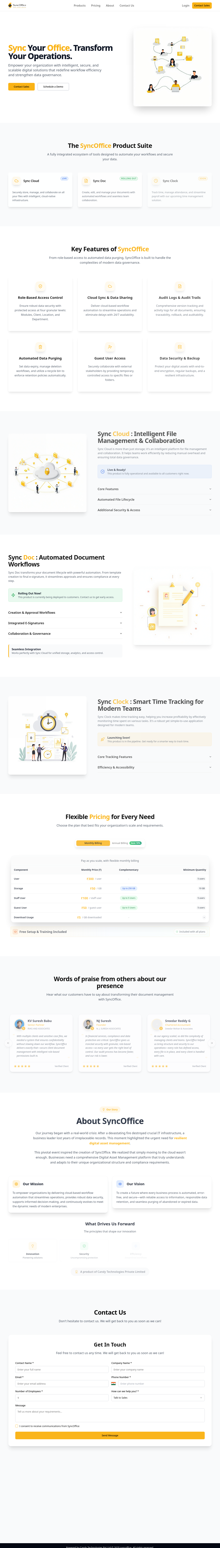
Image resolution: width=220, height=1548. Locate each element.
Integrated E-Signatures (65, 623)
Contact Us (127, 5)
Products (80, 5)
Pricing (95, 5)
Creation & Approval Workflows (65, 612)
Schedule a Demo (53, 86)
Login (185, 5)
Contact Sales (202, 5)
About (110, 5)
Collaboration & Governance (65, 633)
